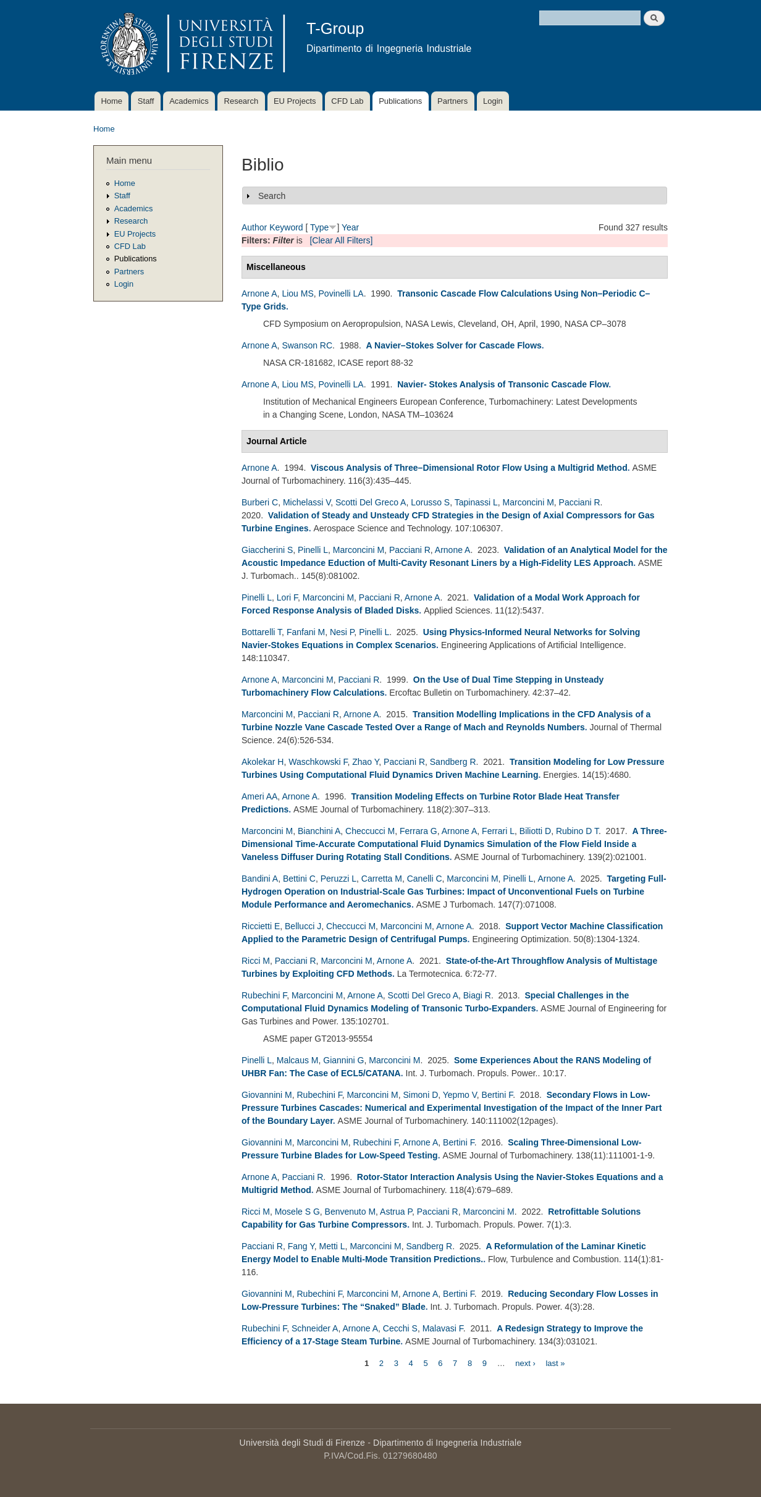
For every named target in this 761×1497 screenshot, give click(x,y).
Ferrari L (498, 831)
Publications (400, 101)
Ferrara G (418, 831)
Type (319, 227)
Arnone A (259, 293)
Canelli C (424, 878)
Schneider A (315, 1328)
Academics (189, 101)
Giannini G (343, 1060)
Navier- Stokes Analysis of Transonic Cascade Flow (502, 384)
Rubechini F (264, 995)
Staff (146, 101)
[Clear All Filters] (340, 240)
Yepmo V (460, 1095)
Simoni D (420, 1095)
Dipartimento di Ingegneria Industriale (447, 1443)
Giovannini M (267, 1095)
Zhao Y (365, 762)
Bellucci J (303, 926)
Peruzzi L (338, 878)
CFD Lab (347, 101)
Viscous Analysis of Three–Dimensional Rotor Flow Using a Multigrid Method (469, 468)
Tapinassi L (476, 502)
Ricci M (256, 961)
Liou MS (297, 293)
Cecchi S (400, 1328)
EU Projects (295, 101)
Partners (452, 101)
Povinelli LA (341, 293)
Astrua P (396, 1212)
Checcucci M (370, 831)
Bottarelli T (262, 632)
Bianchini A (319, 831)
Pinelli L (313, 550)
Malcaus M (298, 1060)
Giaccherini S (267, 550)
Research (241, 101)
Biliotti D (535, 831)
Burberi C (260, 502)
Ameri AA (259, 796)
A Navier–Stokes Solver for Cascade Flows (454, 345)
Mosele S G (297, 1212)
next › (525, 1362)
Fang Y (301, 1246)
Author (254, 227)
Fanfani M (306, 632)
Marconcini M (528, 502)
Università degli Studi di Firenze (302, 1443)
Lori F (287, 597)
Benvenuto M (350, 1212)
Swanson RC (307, 345)
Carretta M (381, 878)
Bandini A (260, 878)
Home (111, 101)
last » (555, 1362)
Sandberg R (453, 762)
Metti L (332, 1246)
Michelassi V (306, 502)
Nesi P (342, 632)
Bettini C (299, 878)
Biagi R (477, 995)
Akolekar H (263, 762)
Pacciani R (579, 502)
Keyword (286, 227)
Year (350, 227)
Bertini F (497, 1095)
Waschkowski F (317, 762)
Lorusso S (430, 502)
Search (271, 196)
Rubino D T (577, 831)
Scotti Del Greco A (370, 502)
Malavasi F (443, 1328)
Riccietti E (261, 926)
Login (493, 101)
